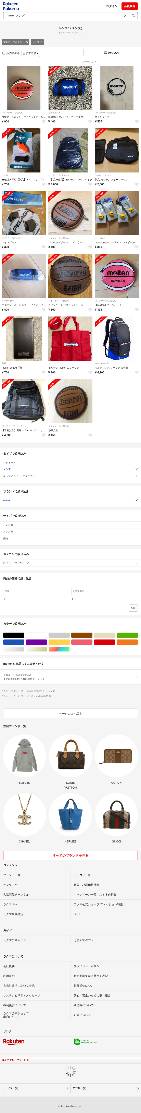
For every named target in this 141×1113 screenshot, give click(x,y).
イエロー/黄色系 (69, 642)
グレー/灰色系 (69, 635)
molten (70, 500)
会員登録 (129, 6)
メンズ (37, 42)
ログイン (111, 6)
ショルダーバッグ (103, 175)
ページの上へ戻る (70, 713)
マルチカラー (69, 649)
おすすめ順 (31, 53)
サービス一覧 (10, 1088)
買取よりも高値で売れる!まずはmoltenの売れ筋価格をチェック (70, 676)
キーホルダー (54, 112)
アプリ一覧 (79, 1088)
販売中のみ (11, 53)
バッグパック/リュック (58, 175)
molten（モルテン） (15, 42)
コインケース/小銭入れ (12, 112)
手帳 (4, 363)
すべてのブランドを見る (70, 855)
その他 (5, 175)
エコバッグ (53, 363)
